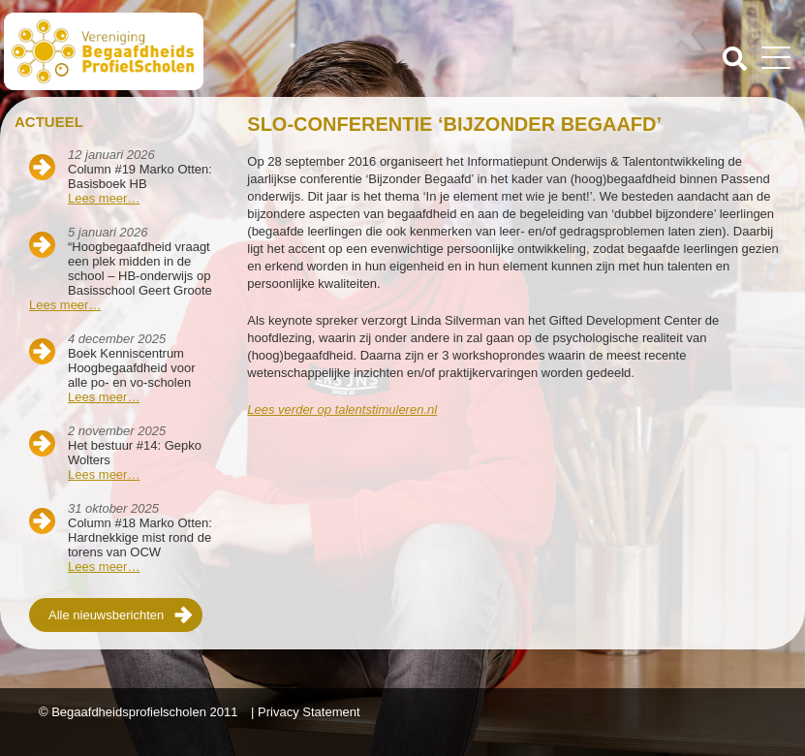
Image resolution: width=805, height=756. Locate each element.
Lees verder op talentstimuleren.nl (342, 409)
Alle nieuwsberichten (106, 615)
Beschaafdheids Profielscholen (205, 51)
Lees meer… (103, 198)
